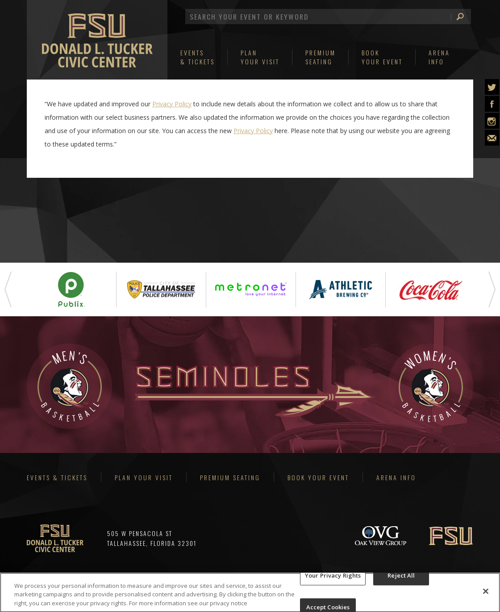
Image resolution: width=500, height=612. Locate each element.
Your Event (382, 57)
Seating (320, 57)
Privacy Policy (172, 104)
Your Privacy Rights (333, 578)
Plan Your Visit (144, 477)
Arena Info (396, 477)
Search (457, 16)
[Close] (486, 594)
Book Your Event (318, 477)
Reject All (401, 578)
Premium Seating (230, 477)
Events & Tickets (57, 477)
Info (439, 57)
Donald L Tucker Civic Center (97, 44)
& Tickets (197, 57)
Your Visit (260, 57)
